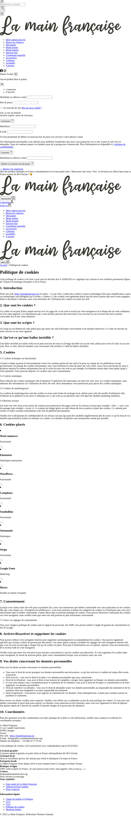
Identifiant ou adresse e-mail (13, 97)
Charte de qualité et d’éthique (19, 799)
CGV (8, 801)
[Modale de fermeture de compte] (2, 84)
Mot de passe (6, 102)
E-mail (3, 131)
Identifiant (5, 126)
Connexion (11, 89)
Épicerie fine (12, 223)
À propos (10, 236)
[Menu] (5, 262)
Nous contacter (13, 789)
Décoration (11, 216)
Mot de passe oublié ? (32, 108)
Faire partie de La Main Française (21, 784)
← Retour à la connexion (11, 169)
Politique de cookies (15, 807)
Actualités (10, 234)
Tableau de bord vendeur (17, 786)
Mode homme (12, 221)
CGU (8, 804)
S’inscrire (10, 92)
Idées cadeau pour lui (15, 210)
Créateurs (10, 231)
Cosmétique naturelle (15, 226)
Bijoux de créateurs (15, 213)
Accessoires (11, 228)
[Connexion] (6, 202)
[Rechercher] (8, 198)
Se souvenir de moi (12, 108)
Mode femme (12, 218)
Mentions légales (13, 809)
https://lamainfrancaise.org (27, 294)
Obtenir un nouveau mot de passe (17, 163)
